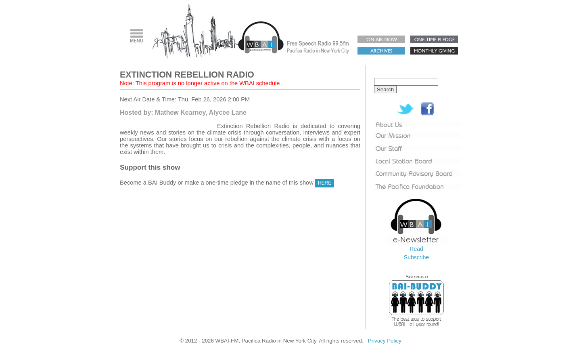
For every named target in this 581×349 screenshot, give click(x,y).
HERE (324, 183)
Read (416, 249)
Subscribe (416, 257)
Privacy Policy (384, 341)
